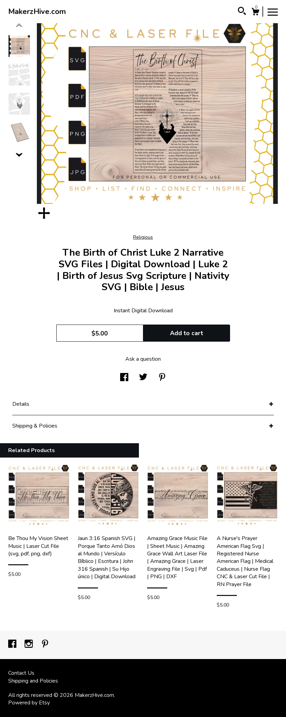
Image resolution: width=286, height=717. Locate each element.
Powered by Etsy (29, 702)
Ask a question (143, 359)
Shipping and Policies (33, 681)
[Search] (242, 12)
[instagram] (29, 644)
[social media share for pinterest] (162, 378)
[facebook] (13, 644)
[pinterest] (45, 644)
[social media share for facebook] (124, 378)
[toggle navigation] (273, 11)
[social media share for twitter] (143, 378)
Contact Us (21, 673)
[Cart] (255, 13)
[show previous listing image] (19, 25)
